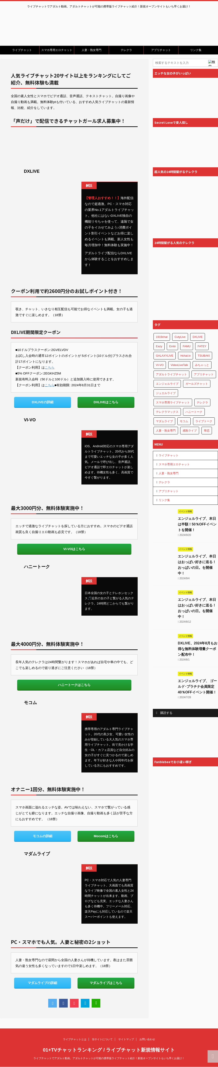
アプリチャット (161, 50)
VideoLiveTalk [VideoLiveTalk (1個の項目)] (179, 365)
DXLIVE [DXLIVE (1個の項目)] (198, 337)
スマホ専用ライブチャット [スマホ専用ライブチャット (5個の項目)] (173, 402)
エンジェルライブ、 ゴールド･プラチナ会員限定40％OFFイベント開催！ (197, 686)
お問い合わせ (147, 1039)
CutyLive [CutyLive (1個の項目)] (180, 337)
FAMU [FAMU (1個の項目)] (186, 346)
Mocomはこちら (106, 836)
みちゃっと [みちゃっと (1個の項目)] (202, 365)
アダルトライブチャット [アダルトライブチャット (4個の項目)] (171, 374)
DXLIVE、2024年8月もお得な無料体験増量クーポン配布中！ (197, 648)
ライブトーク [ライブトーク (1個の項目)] (203, 421)
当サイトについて (102, 1039)
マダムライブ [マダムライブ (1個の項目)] (164, 421)
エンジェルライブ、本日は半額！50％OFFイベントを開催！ (197, 524)
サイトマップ (126, 1039)
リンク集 (195, 50)
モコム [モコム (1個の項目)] (184, 421)
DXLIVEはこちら (106, 402)
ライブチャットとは (74, 1039)
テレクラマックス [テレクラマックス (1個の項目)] (167, 411)
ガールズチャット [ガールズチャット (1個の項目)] (196, 383)
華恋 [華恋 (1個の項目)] (207, 430)
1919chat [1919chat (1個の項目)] (162, 337)
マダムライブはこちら (106, 983)
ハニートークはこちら (74, 685)
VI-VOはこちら (74, 549)
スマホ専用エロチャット (56, 50)
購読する (164, 713)
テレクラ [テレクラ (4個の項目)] (202, 402)
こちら (49, 367)
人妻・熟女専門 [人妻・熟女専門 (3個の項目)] (166, 430)
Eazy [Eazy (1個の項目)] (159, 346)
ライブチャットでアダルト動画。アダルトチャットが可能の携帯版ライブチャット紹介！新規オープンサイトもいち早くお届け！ (109, 1058)
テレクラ (126, 50)
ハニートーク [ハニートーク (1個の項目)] (193, 411)
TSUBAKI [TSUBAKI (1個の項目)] (204, 355)
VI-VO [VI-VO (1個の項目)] (160, 365)
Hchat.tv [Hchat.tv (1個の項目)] (185, 355)
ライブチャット (22, 50)
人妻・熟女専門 (91, 50)
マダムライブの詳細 (42, 983)
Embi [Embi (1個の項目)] (172, 346)
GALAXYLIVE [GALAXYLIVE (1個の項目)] (164, 355)
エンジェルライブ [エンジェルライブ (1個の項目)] (167, 383)
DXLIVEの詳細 (42, 402)
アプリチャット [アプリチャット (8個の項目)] (204, 374)
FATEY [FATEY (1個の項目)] (202, 346)
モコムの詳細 (42, 836)
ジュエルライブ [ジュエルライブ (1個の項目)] (166, 393)
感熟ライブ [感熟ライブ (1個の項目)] (190, 430)
